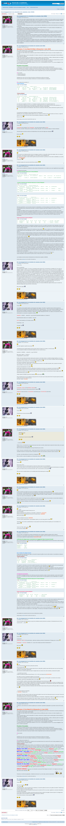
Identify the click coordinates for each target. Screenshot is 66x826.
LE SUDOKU (11, 7)
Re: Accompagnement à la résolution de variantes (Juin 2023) (31, 45)
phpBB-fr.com (35, 824)
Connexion (62, 9)
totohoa (20, 17)
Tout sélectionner (23, 94)
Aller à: (48, 815)
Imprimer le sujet (61, 7)
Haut (63, 43)
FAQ (58, 9)
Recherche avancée (61, 4)
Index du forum (5, 7)
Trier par (36, 810)
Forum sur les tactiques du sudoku (19, 7)
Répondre (4, 14)
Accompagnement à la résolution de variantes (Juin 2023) (17, 12)
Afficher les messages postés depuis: (23, 810)
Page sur (58, 13)
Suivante (62, 810)
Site (27, 7)
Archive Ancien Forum (34, 7)
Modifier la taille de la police (63, 7)
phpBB (30, 823)
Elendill (20, 123)
